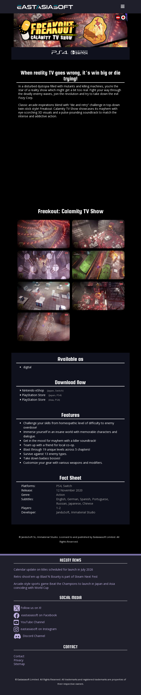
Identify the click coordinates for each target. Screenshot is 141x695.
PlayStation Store (33, 395)
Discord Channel (29, 636)
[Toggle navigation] (122, 6)
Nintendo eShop (33, 390)
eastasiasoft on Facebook (35, 615)
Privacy (18, 660)
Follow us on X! (27, 608)
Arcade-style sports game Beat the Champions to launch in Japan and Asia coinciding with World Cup (64, 585)
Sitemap (19, 664)
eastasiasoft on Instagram (35, 629)
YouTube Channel (29, 622)
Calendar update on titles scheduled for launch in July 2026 (53, 569)
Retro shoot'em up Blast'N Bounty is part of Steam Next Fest (56, 577)
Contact (19, 656)
